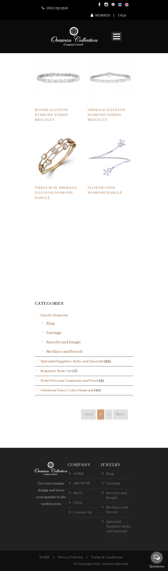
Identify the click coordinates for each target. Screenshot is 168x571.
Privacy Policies (70, 557)
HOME (44, 557)
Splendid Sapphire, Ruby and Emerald (72, 361)
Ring (50, 323)
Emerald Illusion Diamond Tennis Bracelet (106, 115)
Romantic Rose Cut (56, 371)
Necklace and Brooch (64, 351)
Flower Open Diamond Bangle (105, 190)
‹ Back (88, 414)
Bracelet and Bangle (63, 342)
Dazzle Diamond (54, 315)
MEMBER (102, 15)
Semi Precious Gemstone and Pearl (69, 380)
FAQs (122, 15)
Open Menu (116, 36)
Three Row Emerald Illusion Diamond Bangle (56, 193)
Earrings (53, 332)
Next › (120, 414)
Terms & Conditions (106, 557)
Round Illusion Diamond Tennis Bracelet (51, 115)
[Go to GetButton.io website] (156, 566)
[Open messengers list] (157, 557)
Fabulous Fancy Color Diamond (67, 390)
